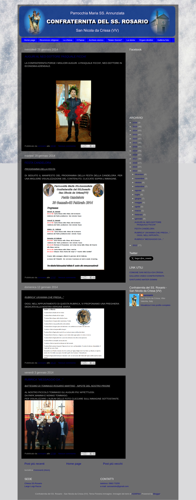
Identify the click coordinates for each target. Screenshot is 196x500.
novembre (140, 178)
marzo (138, 210)
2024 (135, 130)
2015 (135, 167)
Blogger (156, 494)
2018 (135, 155)
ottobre (138, 182)
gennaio (139, 219)
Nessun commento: (67, 146)
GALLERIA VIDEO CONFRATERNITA (146, 276)
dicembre (139, 174)
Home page (29, 40)
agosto (138, 190)
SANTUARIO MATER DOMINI (143, 279)
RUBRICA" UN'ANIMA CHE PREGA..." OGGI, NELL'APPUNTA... (152, 233)
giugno (138, 198)
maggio (138, 202)
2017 (135, 159)
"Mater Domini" (115, 40)
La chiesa (67, 40)
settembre (140, 186)
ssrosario (148, 295)
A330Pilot (136, 494)
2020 (135, 147)
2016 (135, 163)
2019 (135, 151)
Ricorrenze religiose (49, 40)
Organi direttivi (146, 40)
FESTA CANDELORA (38, 162)
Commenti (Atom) (42, 470)
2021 (135, 143)
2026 (135, 122)
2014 (135, 171)
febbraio (139, 214)
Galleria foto (163, 40)
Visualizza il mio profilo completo (155, 305)
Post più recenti (34, 463)
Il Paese (81, 40)
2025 (135, 126)
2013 (135, 245)
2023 (135, 134)
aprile (138, 206)
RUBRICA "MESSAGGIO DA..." (44, 379)
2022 (135, 139)
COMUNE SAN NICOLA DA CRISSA (146, 272)
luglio (137, 194)
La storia (130, 40)
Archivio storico (96, 40)
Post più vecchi (113, 463)
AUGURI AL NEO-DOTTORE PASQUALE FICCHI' (55, 56)
